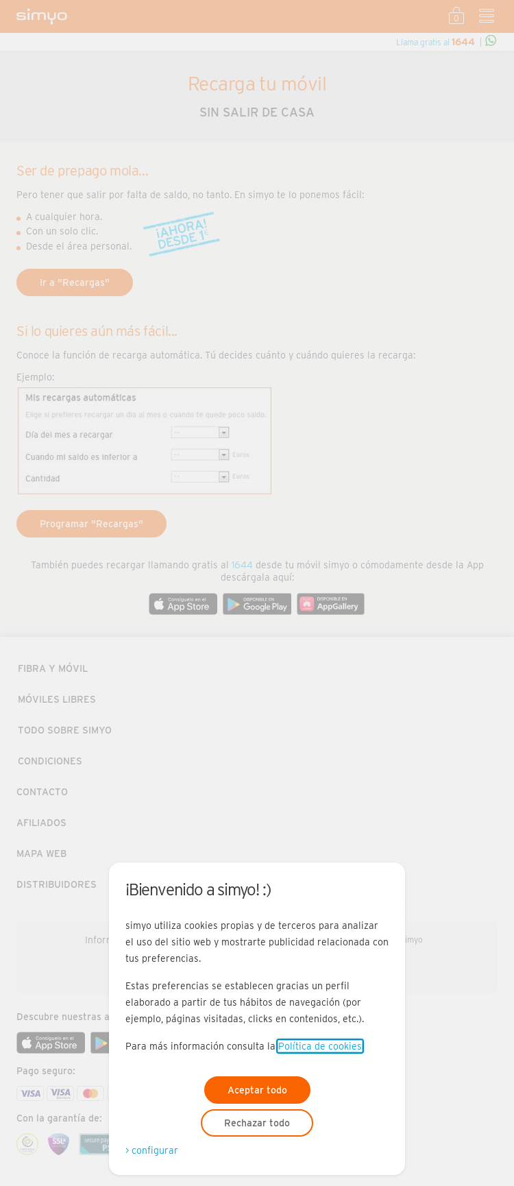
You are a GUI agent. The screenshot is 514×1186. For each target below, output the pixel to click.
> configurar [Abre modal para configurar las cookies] (151, 1150)
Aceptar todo (257, 1090)
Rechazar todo (257, 1122)
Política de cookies (320, 1046)
